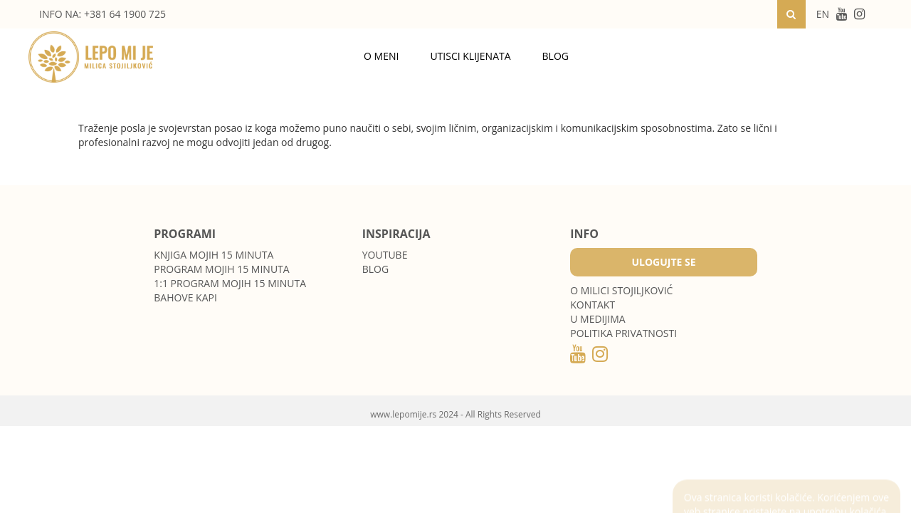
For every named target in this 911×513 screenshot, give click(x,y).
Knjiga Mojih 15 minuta (213, 254)
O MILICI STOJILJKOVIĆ (621, 290)
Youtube (385, 254)
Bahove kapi (185, 297)
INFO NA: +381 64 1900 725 (102, 14)
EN (822, 14)
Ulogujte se (663, 262)
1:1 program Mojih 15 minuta (230, 283)
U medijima (597, 319)
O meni (381, 56)
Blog (555, 56)
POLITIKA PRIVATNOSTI (623, 333)
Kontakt (592, 304)
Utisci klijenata (470, 56)
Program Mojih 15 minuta (221, 269)
